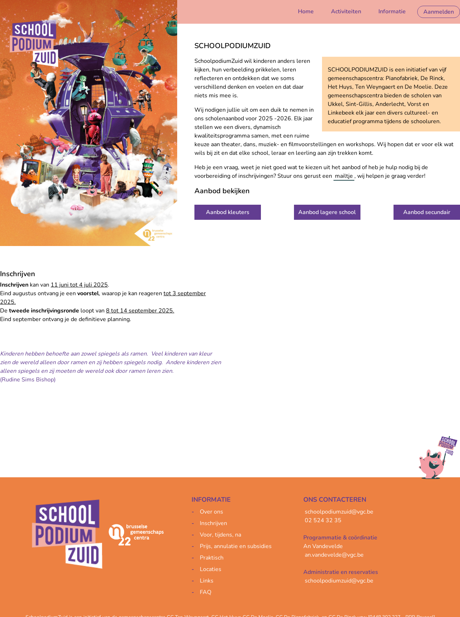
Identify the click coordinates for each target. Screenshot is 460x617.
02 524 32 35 (323, 520)
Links (206, 581)
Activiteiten (346, 11)
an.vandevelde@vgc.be (334, 555)
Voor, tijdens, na (220, 535)
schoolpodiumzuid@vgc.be (339, 512)
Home (306, 11)
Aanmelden (438, 12)
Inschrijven (213, 523)
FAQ (205, 592)
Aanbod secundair (426, 212)
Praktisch (212, 558)
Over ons (211, 512)
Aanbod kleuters (227, 212)
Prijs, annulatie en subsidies (236, 546)
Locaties (210, 569)
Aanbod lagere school (327, 212)
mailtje (344, 176)
